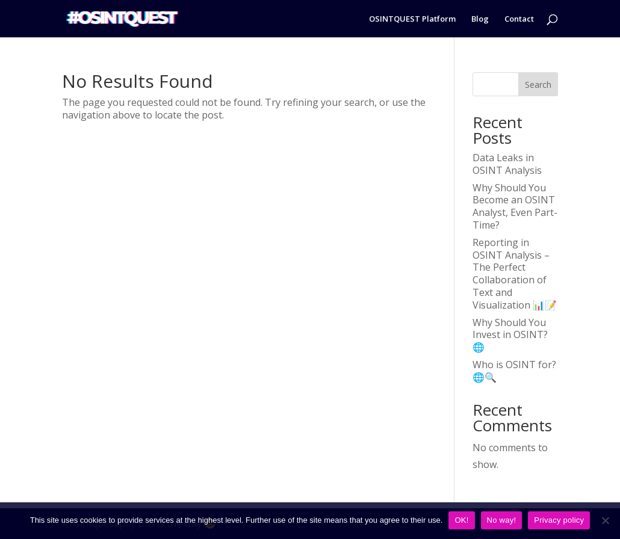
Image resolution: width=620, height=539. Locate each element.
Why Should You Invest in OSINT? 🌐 (510, 335)
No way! (501, 520)
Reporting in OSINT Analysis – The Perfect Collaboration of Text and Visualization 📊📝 (515, 274)
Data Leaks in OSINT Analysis (507, 164)
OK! (461, 520)
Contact (519, 19)
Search (538, 84)
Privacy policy (559, 520)
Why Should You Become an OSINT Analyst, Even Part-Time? (515, 206)
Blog (480, 19)
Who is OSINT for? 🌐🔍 (514, 371)
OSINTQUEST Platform (412, 19)
